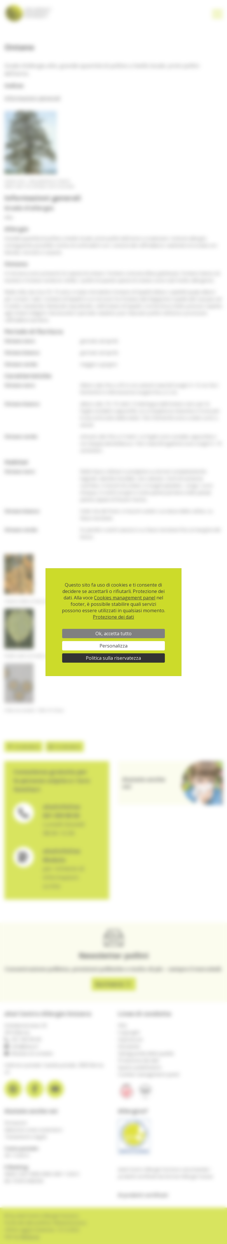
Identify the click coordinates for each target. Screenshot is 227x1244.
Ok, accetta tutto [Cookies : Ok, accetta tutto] (113, 633)
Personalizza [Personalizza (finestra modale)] (113, 646)
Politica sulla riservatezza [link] (113, 658)
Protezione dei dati (113, 617)
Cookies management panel (124, 597)
